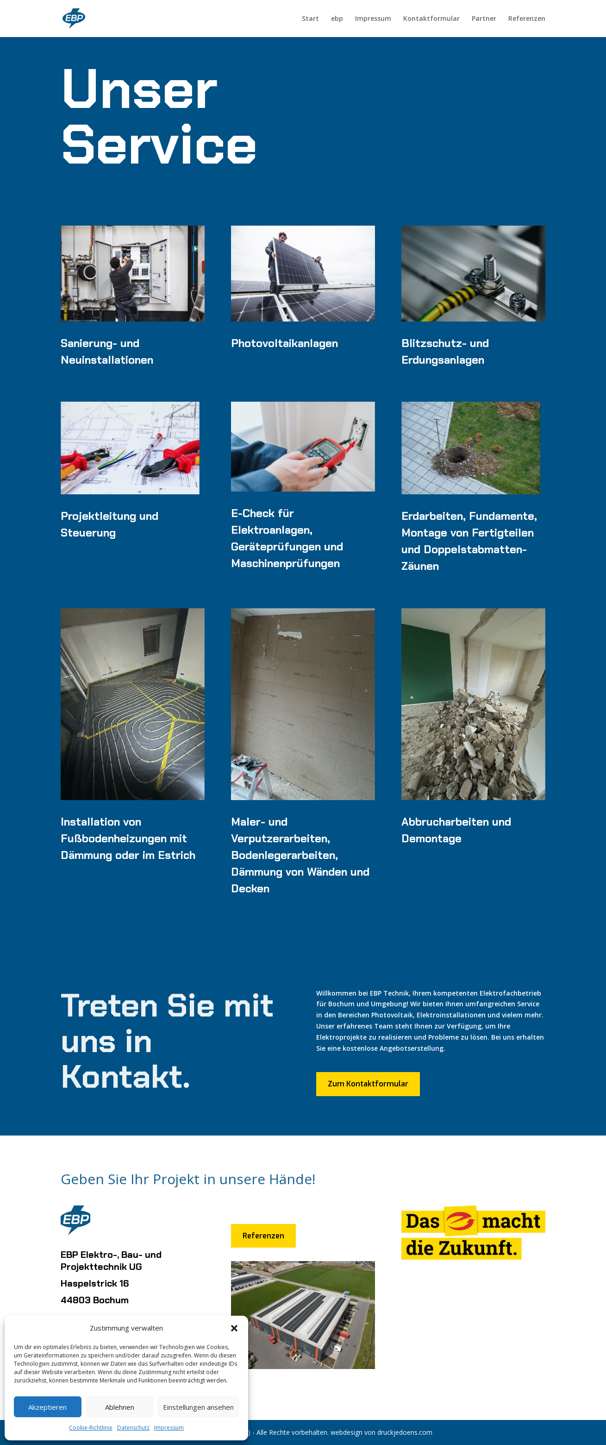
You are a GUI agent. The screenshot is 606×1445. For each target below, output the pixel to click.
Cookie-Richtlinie (90, 1428)
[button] (234, 1328)
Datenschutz (133, 1428)
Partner (484, 19)
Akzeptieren (47, 1407)
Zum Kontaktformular (368, 1084)
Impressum (169, 1428)
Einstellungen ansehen (198, 1407)
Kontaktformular (431, 19)
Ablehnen (119, 1407)
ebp (337, 19)
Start (310, 19)
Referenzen (526, 19)
